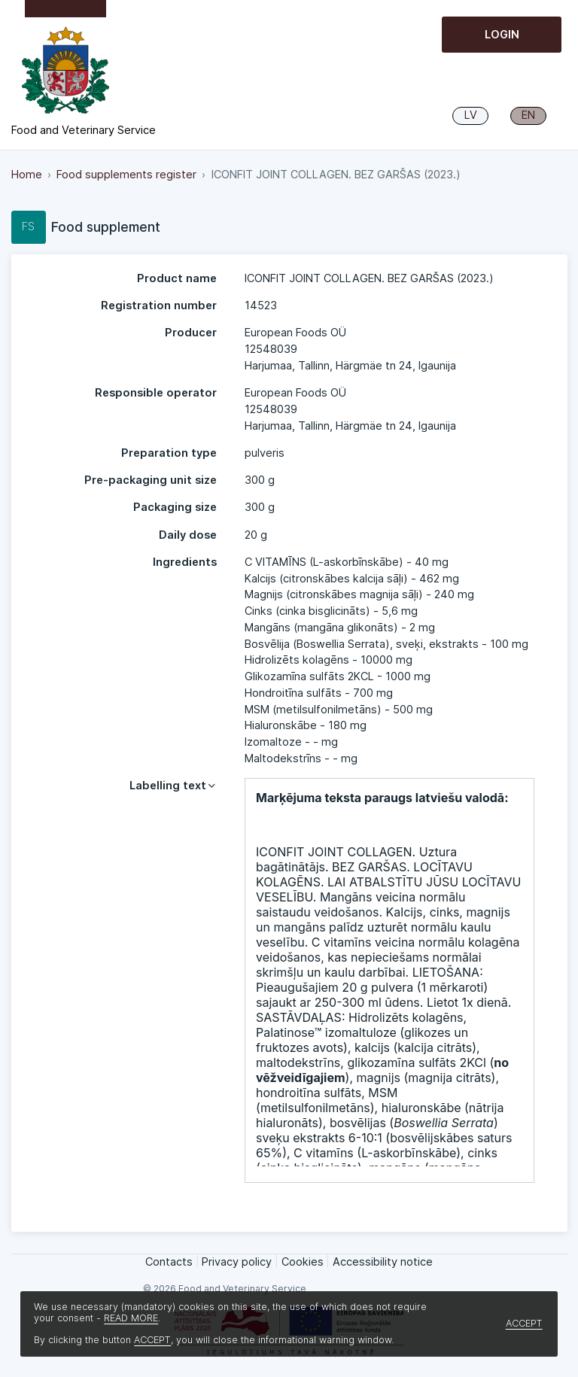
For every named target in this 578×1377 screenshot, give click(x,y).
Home (26, 174)
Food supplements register (126, 174)
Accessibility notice (383, 1262)
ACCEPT (152, 1339)
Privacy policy (237, 1262)
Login (502, 34)
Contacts (169, 1262)
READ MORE (131, 1318)
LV (470, 115)
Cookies (302, 1262)
